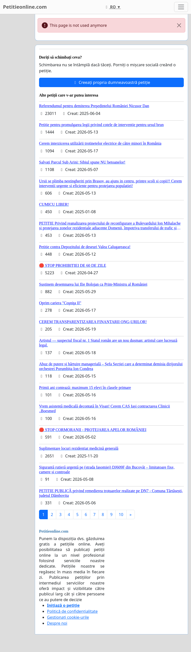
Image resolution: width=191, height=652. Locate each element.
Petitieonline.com (25, 6)
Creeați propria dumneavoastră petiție (111, 82)
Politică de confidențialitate (72, 611)
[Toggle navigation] (181, 7)
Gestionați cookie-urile (68, 617)
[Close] (179, 25)
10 (121, 514)
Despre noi (57, 623)
